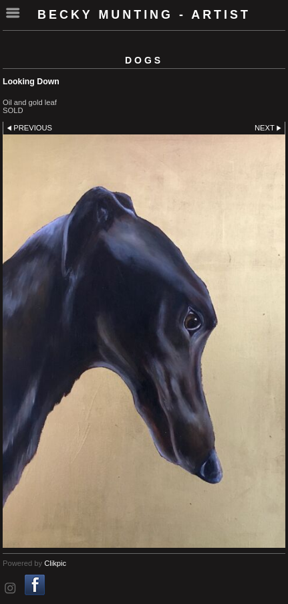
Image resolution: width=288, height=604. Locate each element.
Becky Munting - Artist (144, 14)
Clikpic (55, 563)
